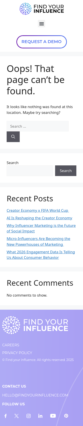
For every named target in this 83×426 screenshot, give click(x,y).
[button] (41, 23)
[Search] (13, 136)
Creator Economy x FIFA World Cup (38, 210)
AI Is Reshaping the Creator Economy (39, 217)
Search (13, 162)
